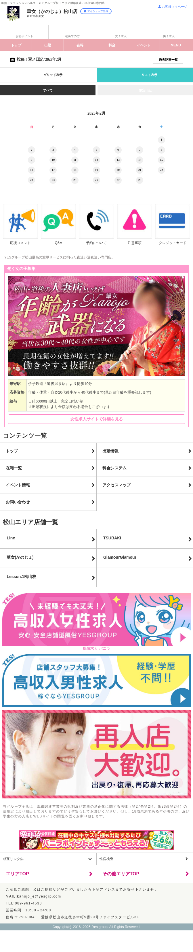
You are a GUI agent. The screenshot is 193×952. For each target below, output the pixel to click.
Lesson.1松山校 (21, 576)
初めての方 (72, 36)
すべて (48, 90)
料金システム (114, 468)
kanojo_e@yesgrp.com (39, 896)
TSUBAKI (112, 538)
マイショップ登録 (96, 11)
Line (11, 538)
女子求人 (121, 36)
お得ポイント (24, 36)
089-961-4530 (28, 903)
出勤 (47, 45)
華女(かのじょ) (20, 557)
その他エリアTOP (121, 873)
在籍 (80, 45)
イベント (144, 45)
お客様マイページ (172, 6)
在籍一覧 (14, 468)
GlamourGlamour (119, 557)
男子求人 (169, 36)
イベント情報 (18, 485)
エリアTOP (17, 873)
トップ (16, 45)
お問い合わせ (18, 502)
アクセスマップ (116, 485)
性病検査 (106, 859)
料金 (111, 45)
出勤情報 (110, 451)
